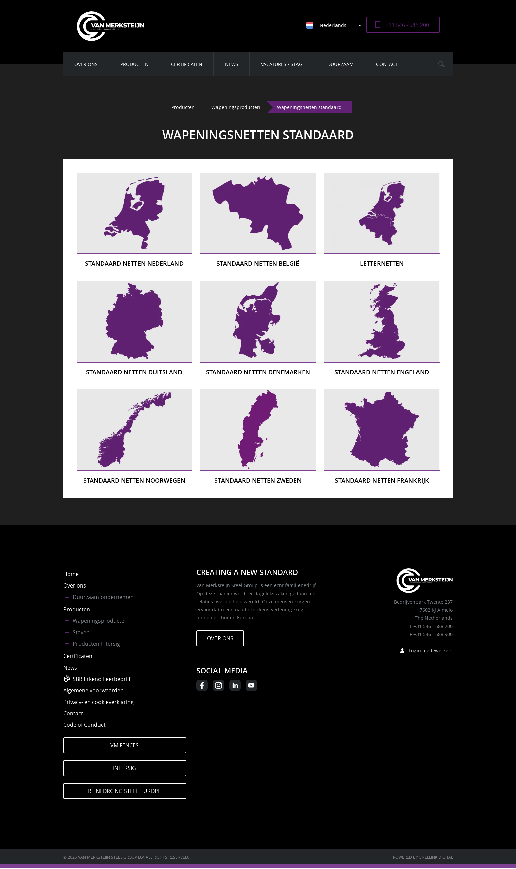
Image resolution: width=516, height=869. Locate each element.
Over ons (86, 64)
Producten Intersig (96, 643)
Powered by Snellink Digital (423, 857)
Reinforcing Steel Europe (124, 791)
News (231, 64)
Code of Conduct (84, 724)
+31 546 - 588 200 (407, 25)
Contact (387, 64)
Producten (134, 64)
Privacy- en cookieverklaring (98, 702)
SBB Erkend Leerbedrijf (101, 679)
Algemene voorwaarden (93, 690)
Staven (81, 632)
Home (71, 574)
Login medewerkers (431, 650)
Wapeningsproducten (235, 107)
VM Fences (124, 745)
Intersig (124, 768)
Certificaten (186, 64)
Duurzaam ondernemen (103, 597)
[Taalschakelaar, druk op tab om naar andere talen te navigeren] (336, 25)
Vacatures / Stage (283, 64)
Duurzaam (340, 64)
